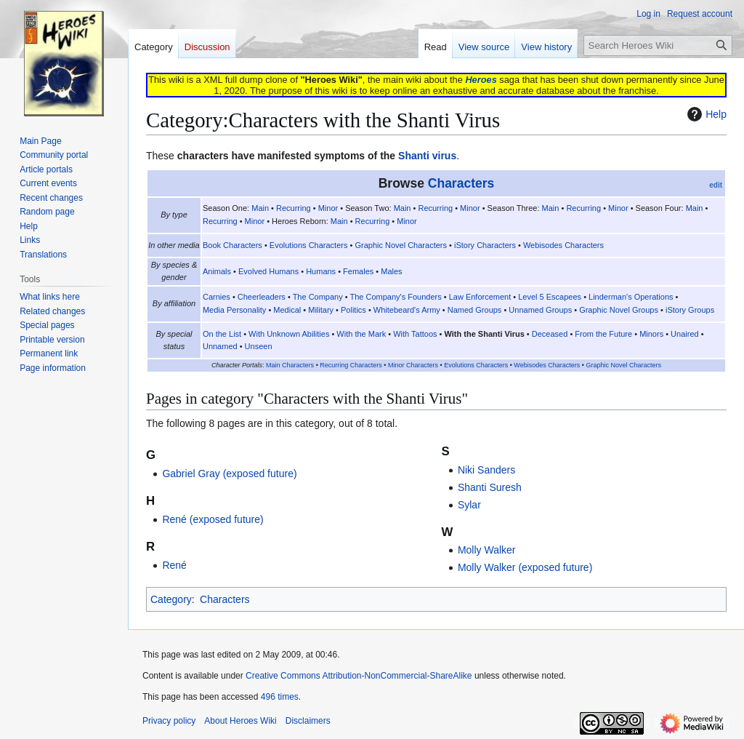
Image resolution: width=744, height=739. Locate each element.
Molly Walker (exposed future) (525, 567)
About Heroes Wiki (240, 721)
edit (715, 185)
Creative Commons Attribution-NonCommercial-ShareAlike (359, 676)
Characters (461, 183)
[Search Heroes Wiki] (657, 45)
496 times (280, 697)
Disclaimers (308, 721)
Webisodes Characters (547, 365)
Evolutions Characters (476, 365)
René (174, 565)
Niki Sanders (486, 470)
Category (171, 599)
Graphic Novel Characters (623, 365)
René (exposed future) (212, 519)
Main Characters (290, 365)
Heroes (480, 79)
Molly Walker (487, 550)
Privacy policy (168, 721)
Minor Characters (413, 365)
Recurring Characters (351, 365)
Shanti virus (427, 155)
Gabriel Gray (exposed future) (229, 473)
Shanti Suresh (490, 487)
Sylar (469, 505)
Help (705, 114)
